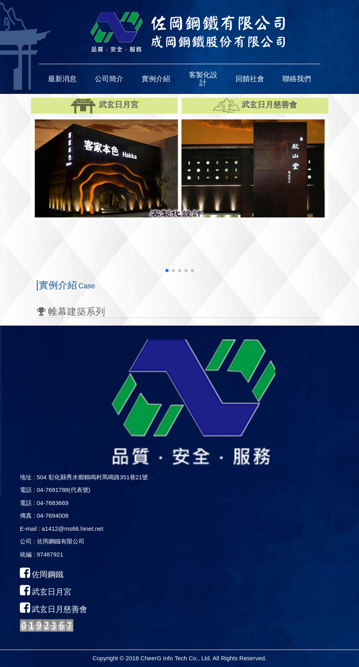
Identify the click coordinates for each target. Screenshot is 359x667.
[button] (62, 78)
